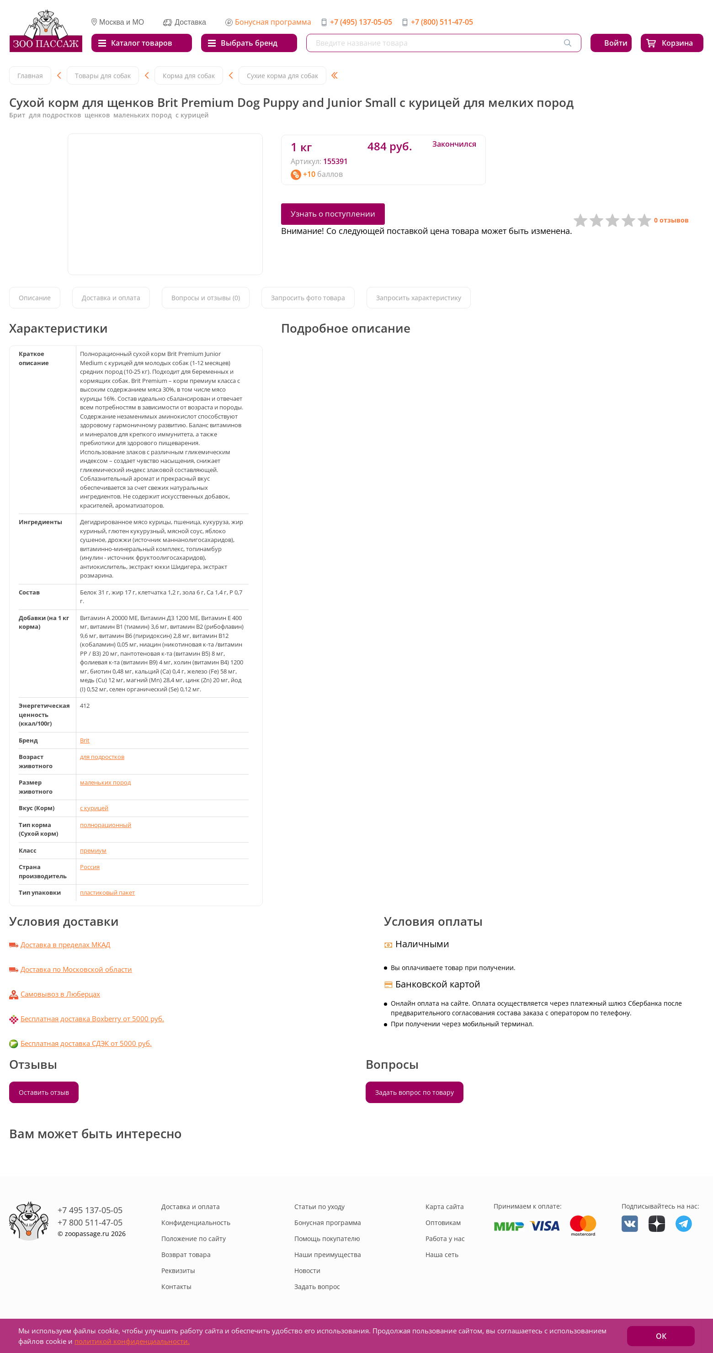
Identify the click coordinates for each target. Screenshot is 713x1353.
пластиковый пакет (107, 892)
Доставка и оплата (111, 297)
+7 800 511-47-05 (90, 1222)
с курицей (94, 808)
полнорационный (105, 825)
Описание (35, 297)
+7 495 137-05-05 (90, 1209)
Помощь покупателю (327, 1238)
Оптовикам (443, 1222)
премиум (93, 850)
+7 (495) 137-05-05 (361, 22)
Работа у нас (445, 1238)
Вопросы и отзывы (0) (205, 297)
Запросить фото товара (308, 297)
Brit (85, 740)
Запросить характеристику (418, 297)
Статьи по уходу (319, 1206)
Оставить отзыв (44, 1092)
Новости (307, 1270)
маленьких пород (105, 782)
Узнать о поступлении (333, 213)
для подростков (102, 757)
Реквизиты (178, 1270)
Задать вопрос (317, 1286)
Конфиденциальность (195, 1222)
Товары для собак (103, 75)
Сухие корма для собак (282, 75)
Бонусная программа (273, 22)
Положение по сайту (193, 1238)
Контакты (176, 1286)
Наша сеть (442, 1254)
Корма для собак (189, 75)
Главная (30, 75)
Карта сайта (445, 1206)
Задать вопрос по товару (414, 1092)
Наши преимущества (327, 1254)
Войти (616, 43)
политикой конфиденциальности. (132, 1341)
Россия (90, 867)
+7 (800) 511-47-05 (442, 22)
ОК (661, 1336)
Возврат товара (186, 1254)
